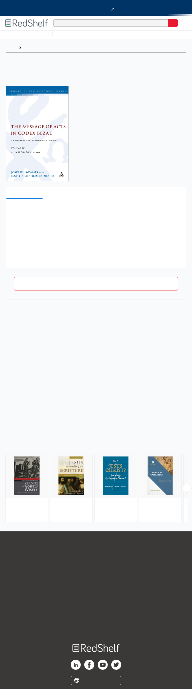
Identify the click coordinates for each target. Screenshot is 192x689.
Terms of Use (96, 597)
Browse (31, 47)
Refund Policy (96, 608)
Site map (96, 630)
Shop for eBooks (96, 564)
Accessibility (96, 619)
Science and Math (98, 34)
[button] (95, 210)
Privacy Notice (96, 586)
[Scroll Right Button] (187, 488)
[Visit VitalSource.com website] (96, 8)
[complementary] (96, 478)
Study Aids (67, 34)
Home (11, 47)
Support (96, 575)
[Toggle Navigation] (183, 23)
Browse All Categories (26, 34)
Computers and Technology (142, 34)
